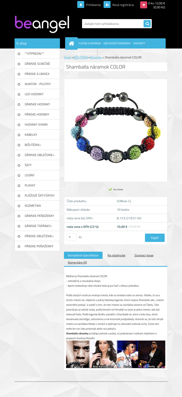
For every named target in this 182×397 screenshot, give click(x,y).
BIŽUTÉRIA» (33, 144)
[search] (147, 24)
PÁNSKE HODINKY (37, 114)
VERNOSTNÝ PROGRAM (84, 53)
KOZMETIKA (33, 205)
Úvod (67, 57)
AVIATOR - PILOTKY (38, 84)
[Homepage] (72, 43)
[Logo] (42, 24)
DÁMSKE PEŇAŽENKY (39, 215)
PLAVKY (30, 185)
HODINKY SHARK (36, 124)
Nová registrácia (123, 4)
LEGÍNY (30, 175)
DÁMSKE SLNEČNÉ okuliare (37, 65)
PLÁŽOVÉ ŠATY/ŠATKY (40, 195)
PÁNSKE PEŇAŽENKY (39, 246)
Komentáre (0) (77, 262)
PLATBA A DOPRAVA (90, 43)
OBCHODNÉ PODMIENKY (117, 43)
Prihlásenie (93, 4)
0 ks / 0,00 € (156, 3)
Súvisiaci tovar (144, 255)
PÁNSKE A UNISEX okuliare (37, 75)
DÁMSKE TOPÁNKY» (38, 225)
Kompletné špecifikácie (83, 255)
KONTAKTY (139, 43)
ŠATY (28, 165)
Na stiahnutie (116, 255)
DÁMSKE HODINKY (37, 104)
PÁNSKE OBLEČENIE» (39, 236)
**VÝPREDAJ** (34, 53)
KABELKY (31, 134)
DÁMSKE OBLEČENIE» (40, 154)
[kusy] (72, 237)
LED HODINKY (34, 94)
